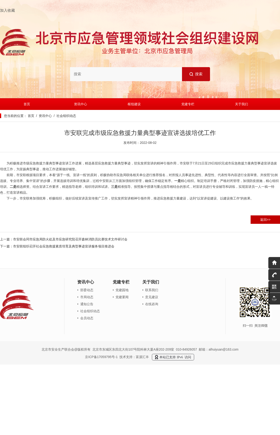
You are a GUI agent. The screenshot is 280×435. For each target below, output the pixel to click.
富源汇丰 (142, 357)
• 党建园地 (121, 290)
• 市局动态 (85, 297)
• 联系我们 (150, 290)
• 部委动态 (85, 290)
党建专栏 (187, 104)
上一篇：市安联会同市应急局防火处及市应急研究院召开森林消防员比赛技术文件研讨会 (63, 239)
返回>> (265, 219)
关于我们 (241, 104)
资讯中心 (80, 104)
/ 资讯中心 (43, 116)
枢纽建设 (134, 104)
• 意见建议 (150, 297)
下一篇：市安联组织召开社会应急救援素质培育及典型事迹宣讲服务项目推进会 (57, 246)
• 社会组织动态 (88, 311)
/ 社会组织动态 (64, 116)
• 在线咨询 (150, 304)
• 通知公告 (85, 304)
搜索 (196, 74)
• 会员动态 (85, 318)
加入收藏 (7, 10)
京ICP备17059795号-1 (101, 357)
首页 (27, 104)
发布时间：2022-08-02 (140, 143)
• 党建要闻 (121, 297)
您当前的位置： (15, 116)
